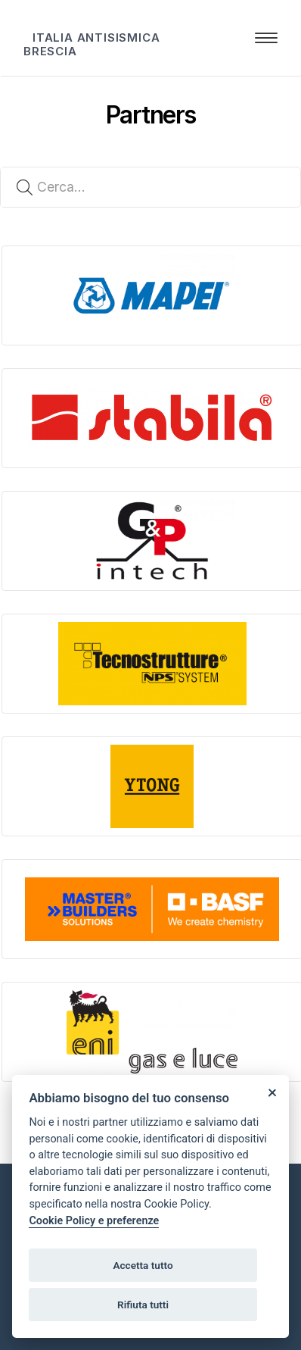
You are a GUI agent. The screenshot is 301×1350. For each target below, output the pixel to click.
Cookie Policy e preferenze (94, 1220)
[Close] (272, 1092)
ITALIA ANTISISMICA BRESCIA (91, 44)
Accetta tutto (142, 1265)
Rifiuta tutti (143, 1304)
